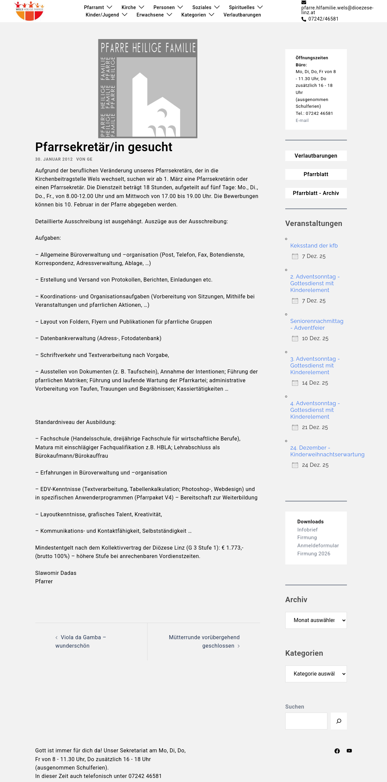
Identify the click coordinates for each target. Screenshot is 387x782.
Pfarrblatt (315, 174)
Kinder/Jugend (102, 15)
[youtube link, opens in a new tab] (349, 750)
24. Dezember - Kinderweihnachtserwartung (327, 451)
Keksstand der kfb (314, 245)
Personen (164, 7)
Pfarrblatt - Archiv (316, 193)
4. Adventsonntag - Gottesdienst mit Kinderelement (315, 410)
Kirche (129, 7)
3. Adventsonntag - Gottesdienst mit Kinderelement (315, 366)
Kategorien (194, 15)
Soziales (202, 7)
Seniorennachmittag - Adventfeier (317, 324)
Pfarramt (94, 7)
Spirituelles (242, 7)
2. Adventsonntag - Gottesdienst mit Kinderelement (315, 283)
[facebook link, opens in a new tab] (337, 750)
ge (90, 159)
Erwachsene (150, 15)
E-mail (302, 120)
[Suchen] (339, 721)
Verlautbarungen (242, 15)
